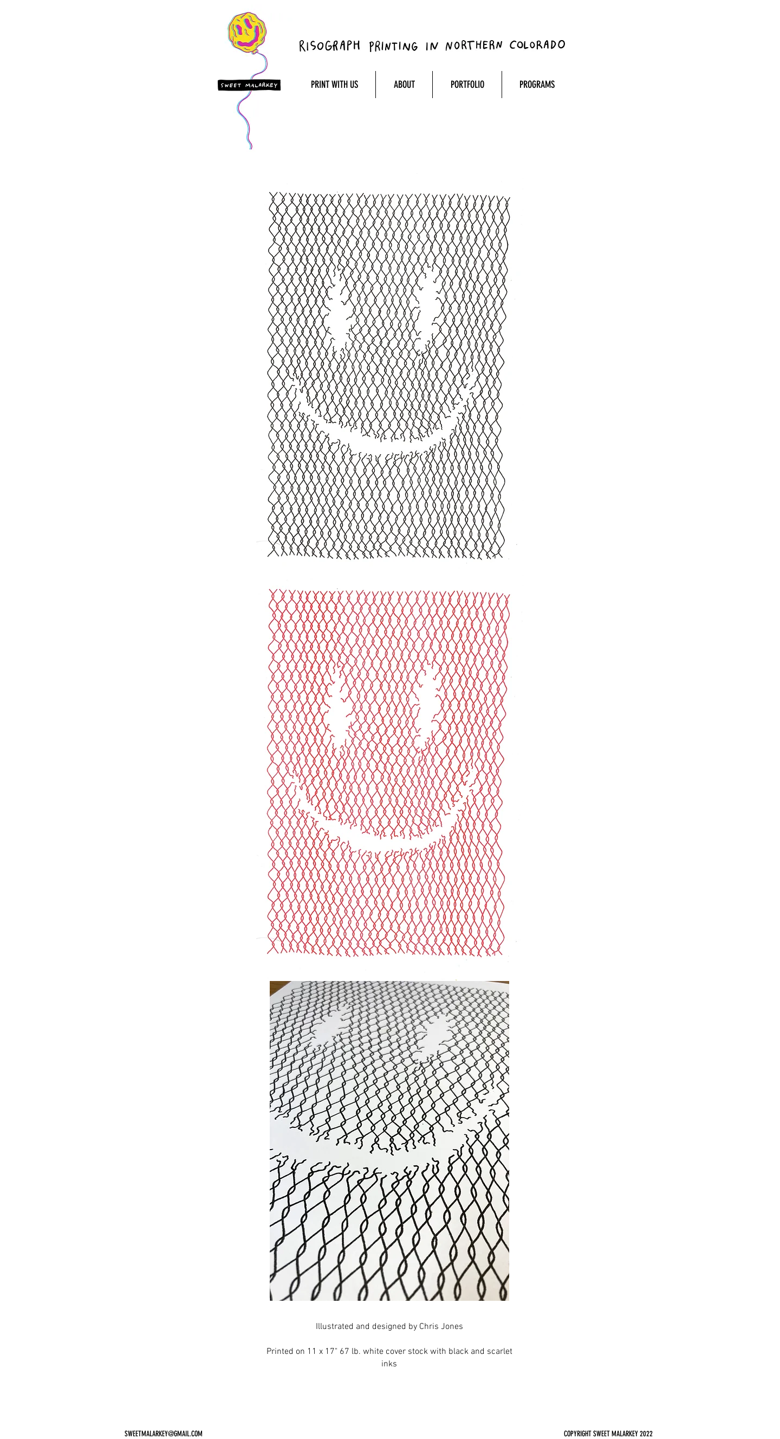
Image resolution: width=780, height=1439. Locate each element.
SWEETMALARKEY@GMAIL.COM (164, 1433)
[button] (334, 84)
